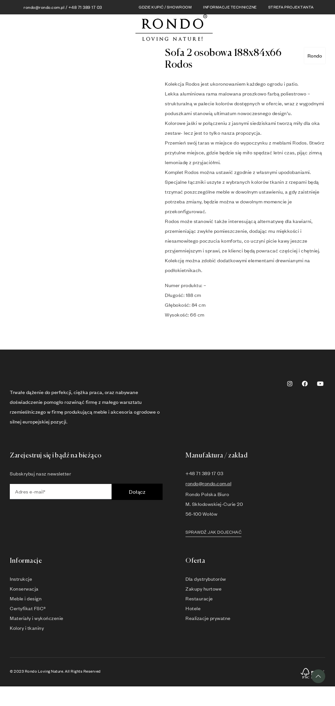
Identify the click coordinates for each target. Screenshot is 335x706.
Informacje (26, 561)
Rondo (315, 56)
